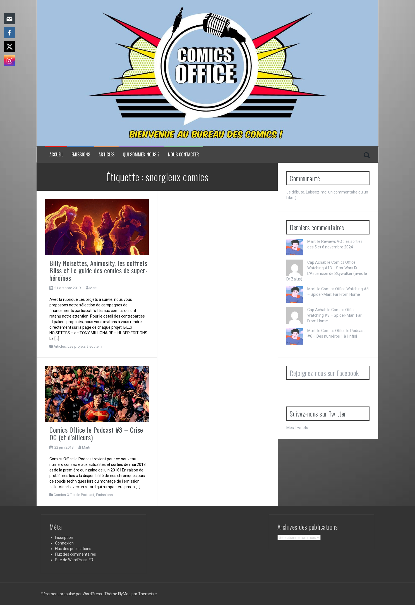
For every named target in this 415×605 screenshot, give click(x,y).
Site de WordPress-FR (74, 560)
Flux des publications (73, 548)
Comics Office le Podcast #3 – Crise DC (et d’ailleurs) (96, 433)
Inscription (64, 537)
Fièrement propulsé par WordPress (72, 594)
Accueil (56, 154)
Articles (106, 154)
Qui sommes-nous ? (141, 154)
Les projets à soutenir (85, 346)
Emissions (80, 154)
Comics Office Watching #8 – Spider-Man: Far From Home (334, 315)
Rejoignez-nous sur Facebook (324, 373)
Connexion (64, 543)
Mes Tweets (297, 427)
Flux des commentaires (75, 554)
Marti (93, 288)
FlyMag (124, 594)
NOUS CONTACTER (183, 154)
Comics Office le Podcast (74, 495)
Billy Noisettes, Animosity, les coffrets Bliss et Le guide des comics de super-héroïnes (98, 270)
